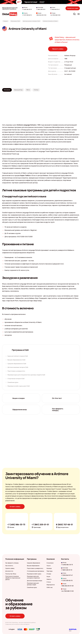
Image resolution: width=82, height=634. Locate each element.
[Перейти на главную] (9, 14)
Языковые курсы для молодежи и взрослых (33, 577)
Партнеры (49, 571)
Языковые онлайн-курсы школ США (19, 386)
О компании (50, 563)
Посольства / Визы (10, 574)
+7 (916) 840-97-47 (55, 9)
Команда (49, 568)
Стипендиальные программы (35, 571)
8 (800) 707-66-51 (64, 524)
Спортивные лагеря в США (16, 378)
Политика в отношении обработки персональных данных (12, 578)
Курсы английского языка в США (18, 356)
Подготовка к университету (16, 371)
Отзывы (49, 574)
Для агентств (9, 571)
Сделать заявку (9, 568)
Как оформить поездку (12, 563)
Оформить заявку (57, 49)
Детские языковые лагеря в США (18, 367)
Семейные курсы (13, 382)
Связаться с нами (72, 8)
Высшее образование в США (16, 360)
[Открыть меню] (78, 14)
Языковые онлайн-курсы (34, 574)
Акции (48, 576)
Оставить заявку (15, 506)
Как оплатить (9, 565)
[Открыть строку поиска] (74, 14)
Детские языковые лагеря (34, 580)
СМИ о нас (50, 587)
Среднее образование (33, 563)
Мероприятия (51, 584)
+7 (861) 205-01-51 (40, 9)
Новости (49, 579)
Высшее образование (33, 565)
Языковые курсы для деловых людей (33, 583)
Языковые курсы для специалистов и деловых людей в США (26, 375)
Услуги (49, 565)
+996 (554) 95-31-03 (67, 585)
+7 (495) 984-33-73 (27, 9)
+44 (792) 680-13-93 (67, 591)
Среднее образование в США (17, 363)
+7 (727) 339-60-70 (66, 580)
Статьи (49, 582)
